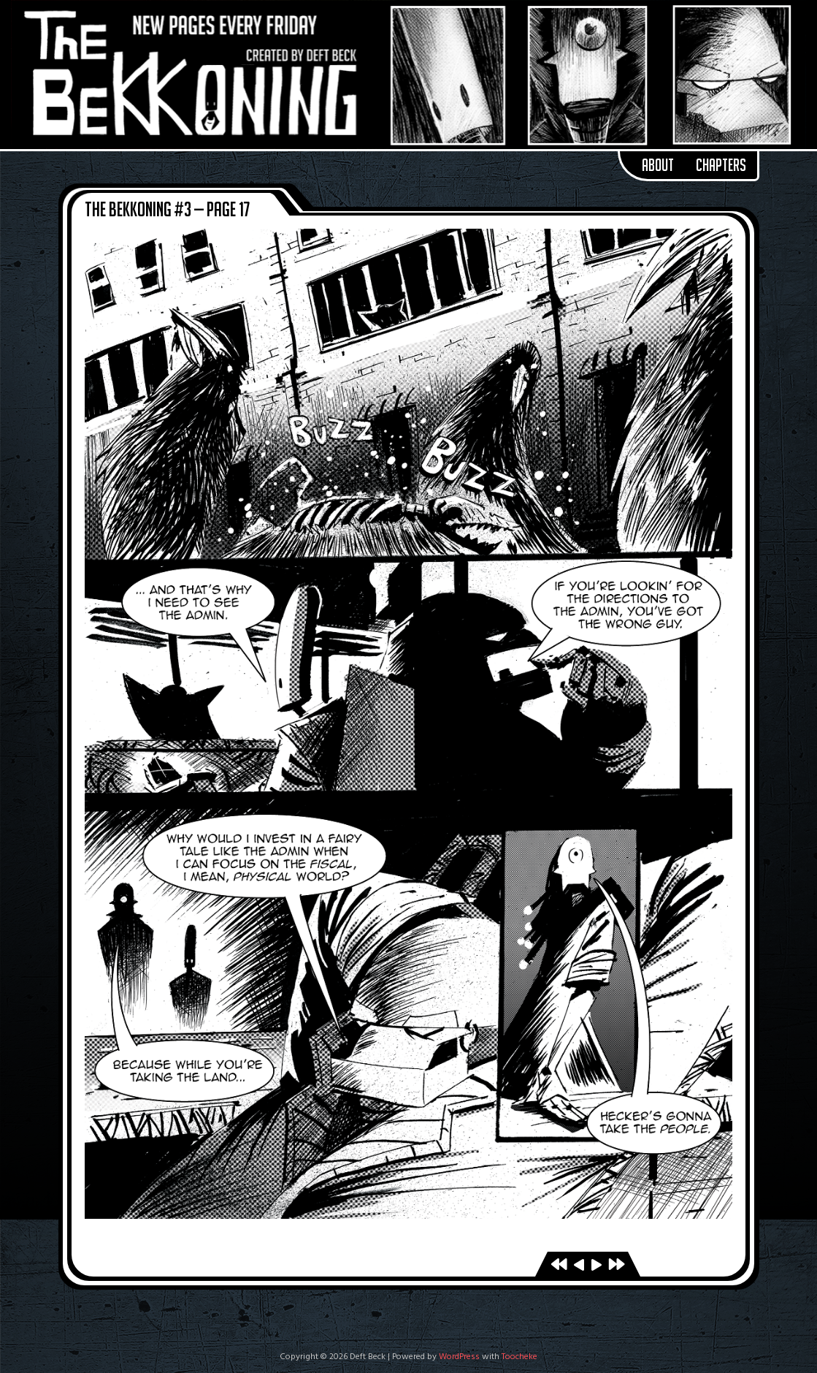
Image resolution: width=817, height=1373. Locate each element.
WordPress (459, 1357)
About (658, 165)
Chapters (721, 165)
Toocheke (519, 1357)
